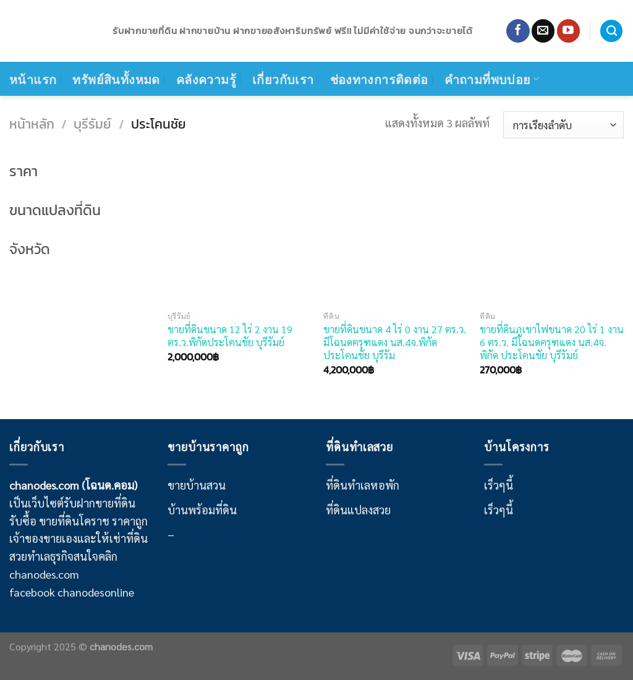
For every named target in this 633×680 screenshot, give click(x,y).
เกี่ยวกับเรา (283, 79)
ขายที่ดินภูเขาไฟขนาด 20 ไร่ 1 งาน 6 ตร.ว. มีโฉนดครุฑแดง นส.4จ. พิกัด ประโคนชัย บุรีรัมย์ (552, 342)
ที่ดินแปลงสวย (358, 510)
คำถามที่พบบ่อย (492, 79)
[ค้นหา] (611, 31)
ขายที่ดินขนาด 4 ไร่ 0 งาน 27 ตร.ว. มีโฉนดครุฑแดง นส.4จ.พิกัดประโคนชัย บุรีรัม (394, 342)
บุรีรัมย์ (92, 124)
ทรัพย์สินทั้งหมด (115, 79)
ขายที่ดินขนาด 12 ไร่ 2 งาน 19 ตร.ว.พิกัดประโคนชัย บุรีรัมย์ (230, 336)
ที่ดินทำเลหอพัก (362, 485)
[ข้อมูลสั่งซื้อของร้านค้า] (563, 124)
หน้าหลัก (31, 124)
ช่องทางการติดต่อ (379, 79)
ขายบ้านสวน (197, 485)
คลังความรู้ (206, 79)
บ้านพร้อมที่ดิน (202, 510)
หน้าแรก (32, 79)
